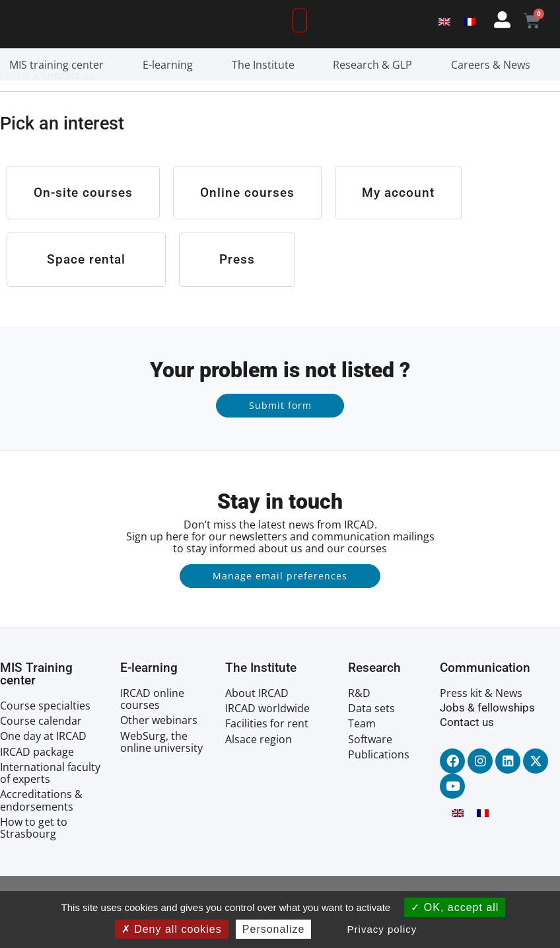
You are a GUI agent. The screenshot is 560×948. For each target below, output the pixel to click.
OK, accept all (455, 907)
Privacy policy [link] (382, 929)
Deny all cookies (172, 929)
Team (362, 751)
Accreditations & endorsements (41, 828)
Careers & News (494, 92)
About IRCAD (257, 720)
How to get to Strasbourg (33, 855)
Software (370, 767)
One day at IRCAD (43, 764)
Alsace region (258, 767)
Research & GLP (376, 92)
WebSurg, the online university (161, 769)
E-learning (171, 92)
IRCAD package (37, 779)
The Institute (266, 92)
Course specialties (45, 733)
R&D (359, 720)
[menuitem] (444, 35)
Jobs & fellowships (487, 735)
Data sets (371, 736)
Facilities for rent (266, 751)
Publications (378, 782)
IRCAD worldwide (267, 736)
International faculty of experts (50, 800)
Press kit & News (481, 720)
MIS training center (59, 92)
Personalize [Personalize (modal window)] (273, 929)
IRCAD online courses (152, 726)
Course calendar (41, 748)
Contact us (467, 749)
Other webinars (158, 748)
